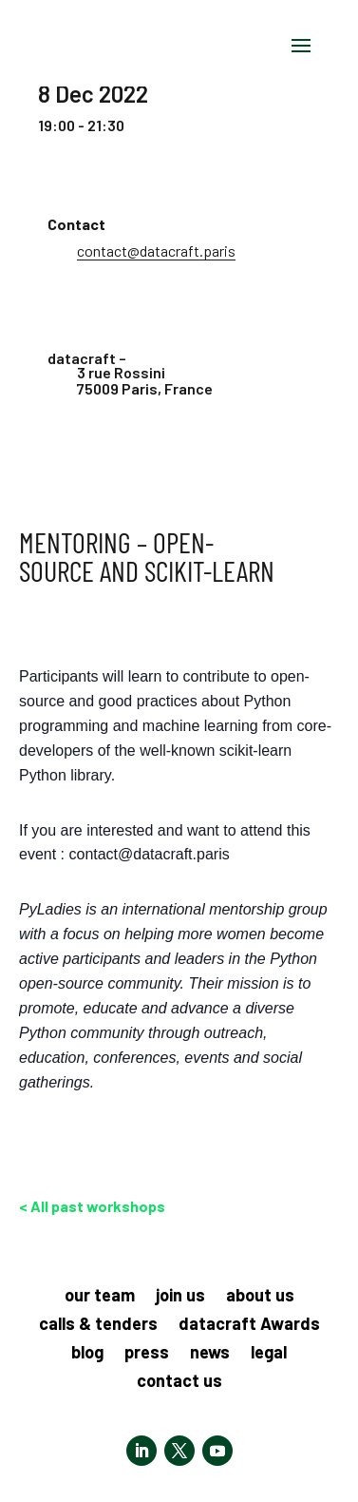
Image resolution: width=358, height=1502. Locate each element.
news (210, 1353)
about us (260, 1296)
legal (269, 1353)
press (146, 1353)
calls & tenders (98, 1325)
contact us (179, 1382)
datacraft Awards (249, 1325)
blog (87, 1353)
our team (100, 1296)
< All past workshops (92, 1206)
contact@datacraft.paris (156, 250)
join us (180, 1296)
